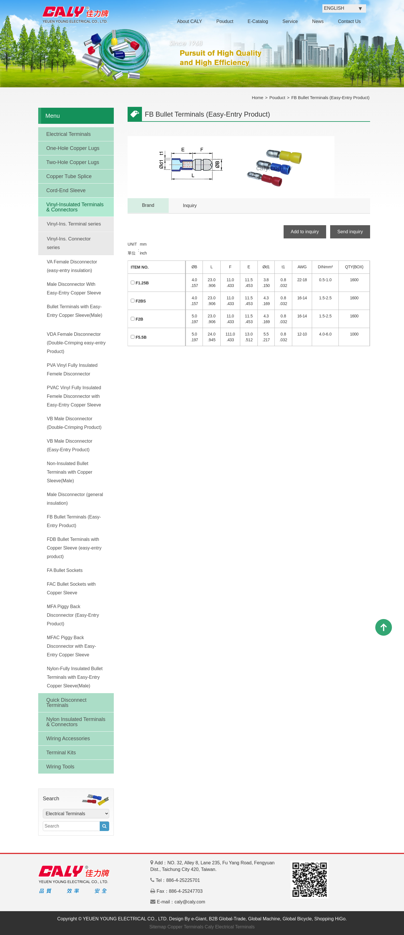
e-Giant (198, 918)
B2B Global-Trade (227, 918)
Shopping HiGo (330, 918)
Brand (148, 205)
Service (290, 21)
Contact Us (349, 21)
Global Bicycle (297, 918)
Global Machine (264, 918)
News (318, 21)
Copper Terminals (185, 926)
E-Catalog (258, 21)
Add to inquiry (305, 231)
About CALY (189, 21)
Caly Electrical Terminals (230, 926)
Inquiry (190, 205)
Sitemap (157, 926)
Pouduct (224, 21)
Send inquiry (350, 231)
